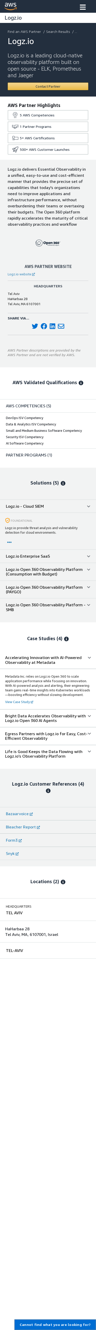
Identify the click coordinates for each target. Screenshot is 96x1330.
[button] (83, 7)
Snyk (12, 853)
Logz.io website (21, 274)
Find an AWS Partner (25, 31)
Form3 (14, 840)
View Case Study (19, 702)
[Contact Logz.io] (48, 86)
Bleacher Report (23, 826)
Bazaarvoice (19, 813)
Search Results (58, 31)
